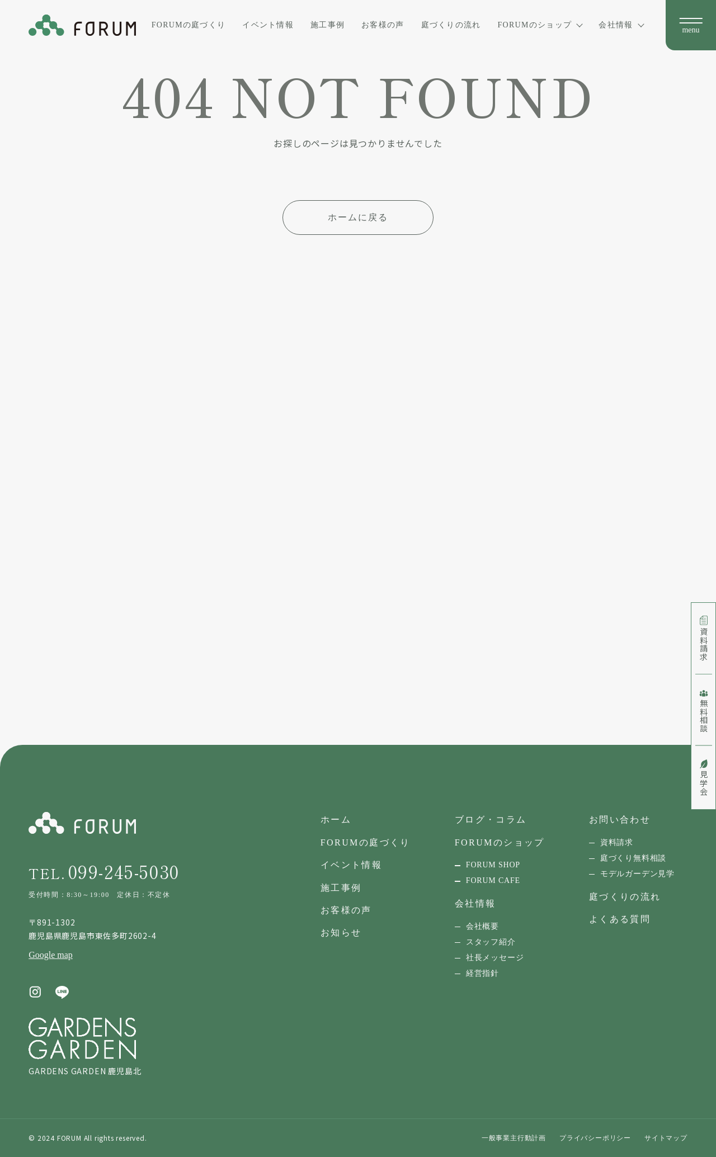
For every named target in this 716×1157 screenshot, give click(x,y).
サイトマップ (665, 1138)
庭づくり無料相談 (633, 858)
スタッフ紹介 (491, 942)
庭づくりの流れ (451, 25)
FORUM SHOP (493, 865)
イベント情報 (268, 25)
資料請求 (616, 842)
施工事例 (327, 25)
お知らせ (341, 932)
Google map (51, 955)
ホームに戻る (358, 217)
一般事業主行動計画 (514, 1138)
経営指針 (482, 973)
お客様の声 (382, 25)
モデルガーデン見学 (637, 874)
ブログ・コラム (491, 819)
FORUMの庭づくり (189, 25)
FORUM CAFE (493, 880)
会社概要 (482, 926)
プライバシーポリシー (595, 1138)
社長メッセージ (495, 957)
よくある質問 (620, 919)
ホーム (336, 819)
